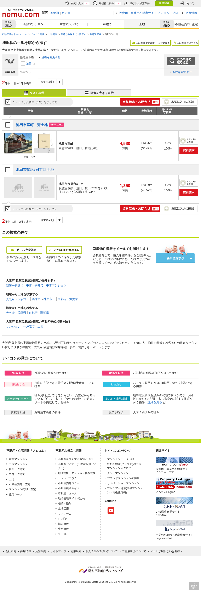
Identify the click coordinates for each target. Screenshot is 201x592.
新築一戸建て (14, 285)
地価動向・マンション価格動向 (77, 473)
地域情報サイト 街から (72, 498)
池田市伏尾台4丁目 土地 (35, 170)
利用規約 (75, 551)
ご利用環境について (134, 551)
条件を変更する (182, 72)
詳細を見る (155, 402)
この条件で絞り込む (181, 61)
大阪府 (10, 299)
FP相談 (62, 518)
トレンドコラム (67, 478)
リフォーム (64, 513)
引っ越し (63, 534)
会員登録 (164, 3)
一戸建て (106, 24)
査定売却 (185, 24)
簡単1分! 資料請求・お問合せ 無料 (140, 102)
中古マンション (69, 24)
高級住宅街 (119, 492)
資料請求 (188, 150)
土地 (142, 24)
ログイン (188, 3)
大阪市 (22, 299)
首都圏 (54, 13)
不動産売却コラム (69, 483)
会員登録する (175, 258)
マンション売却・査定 (22, 489)
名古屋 (66, 13)
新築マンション (32, 24)
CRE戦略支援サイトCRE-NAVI (168, 513)
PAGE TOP (194, 586)
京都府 (62, 299)
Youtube (111, 510)
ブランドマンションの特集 (123, 478)
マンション (13, 326)
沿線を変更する (50, 57)
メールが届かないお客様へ (166, 551)
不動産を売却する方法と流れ (75, 459)
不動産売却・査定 (19, 484)
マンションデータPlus (120, 459)
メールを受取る (24, 250)
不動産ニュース (67, 493)
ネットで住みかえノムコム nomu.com (20, 13)
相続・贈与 (64, 503)
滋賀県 (73, 299)
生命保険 (63, 528)
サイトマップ (58, 551)
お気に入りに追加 (179, 102)
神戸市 (48, 299)
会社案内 (10, 551)
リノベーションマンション (123, 483)
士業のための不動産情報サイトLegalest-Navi (174, 536)
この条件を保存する (185, 43)
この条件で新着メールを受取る (150, 43)
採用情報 (25, 551)
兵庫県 (36, 299)
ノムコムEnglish (165, 492)
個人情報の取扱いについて (101, 551)
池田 (29, 63)
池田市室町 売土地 (32, 125)
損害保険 (63, 523)
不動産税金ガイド (69, 488)
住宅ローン (15, 494)
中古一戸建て (35, 285)
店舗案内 (40, 551)
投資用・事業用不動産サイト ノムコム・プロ (173, 470)
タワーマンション (118, 473)
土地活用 (63, 508)
